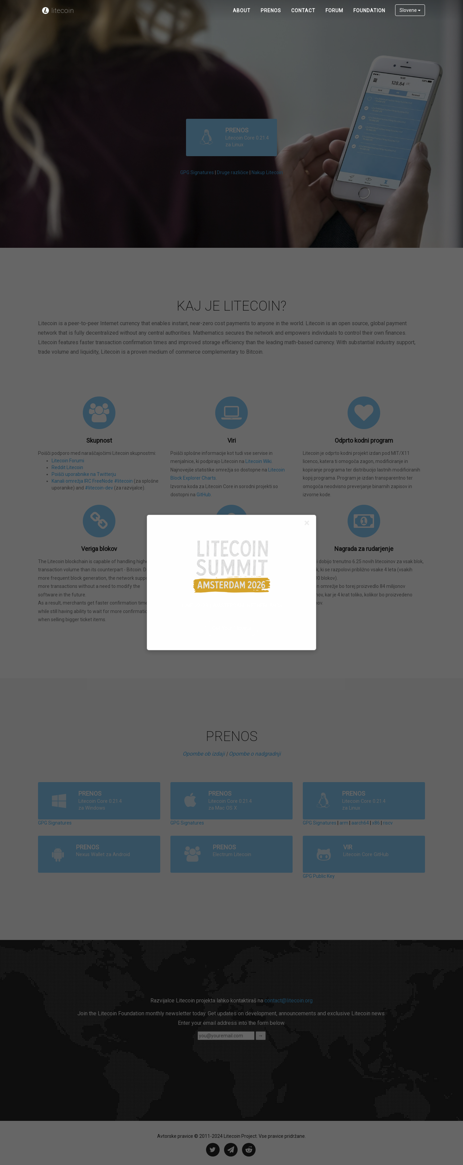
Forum (334, 17)
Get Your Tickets (231, 628)
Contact (303, 17)
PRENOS (271, 17)
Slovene (410, 16)
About (242, 17)
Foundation (369, 17)
